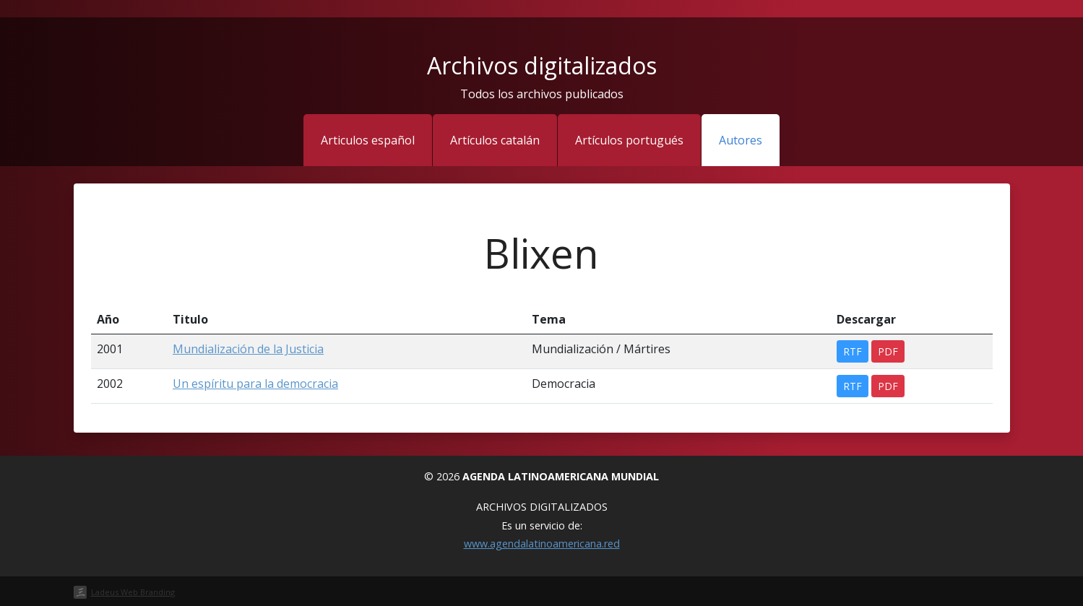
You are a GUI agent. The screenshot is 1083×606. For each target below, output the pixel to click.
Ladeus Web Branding (133, 591)
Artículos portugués (629, 140)
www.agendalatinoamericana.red (542, 543)
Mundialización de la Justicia (248, 349)
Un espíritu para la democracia (255, 383)
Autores (740, 140)
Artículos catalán (495, 140)
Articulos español (368, 140)
